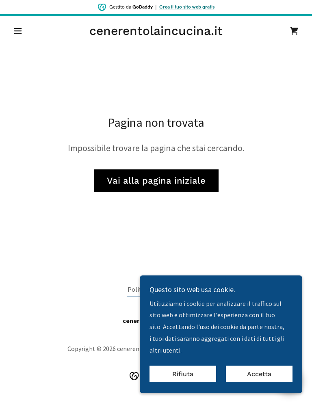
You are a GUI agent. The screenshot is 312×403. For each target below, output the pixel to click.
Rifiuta (182, 374)
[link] (156, 32)
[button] (32, 31)
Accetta (259, 374)
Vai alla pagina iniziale (156, 181)
